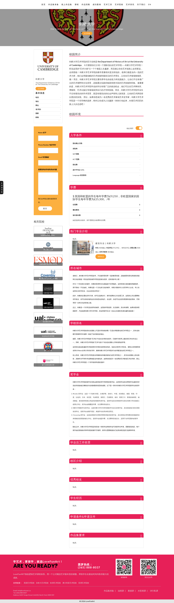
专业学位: (109, 248)
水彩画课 (142, 590)
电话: (37, 97)
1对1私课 (154, 590)
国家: (37, 113)
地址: (37, 101)
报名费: (75, 165)
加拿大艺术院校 (42, 583)
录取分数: (133, 248)
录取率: (75, 149)
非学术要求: (103, 252)
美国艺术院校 (29, 583)
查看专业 (101, 256)
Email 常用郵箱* (43, 157)
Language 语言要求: (80, 175)
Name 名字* (42, 132)
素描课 (131, 590)
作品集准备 (109, 590)
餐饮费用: (76, 210)
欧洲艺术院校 (55, 583)
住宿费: (75, 205)
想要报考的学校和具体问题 (47, 169)
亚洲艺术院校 (83, 583)
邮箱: (37, 117)
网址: (37, 105)
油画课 (121, 590)
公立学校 (87, 33)
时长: (97, 248)
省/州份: (38, 109)
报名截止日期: (77, 143)
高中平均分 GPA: (78, 170)
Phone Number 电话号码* (47, 145)
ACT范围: (76, 159)
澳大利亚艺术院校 (69, 583)
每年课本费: (77, 215)
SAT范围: (76, 154)
